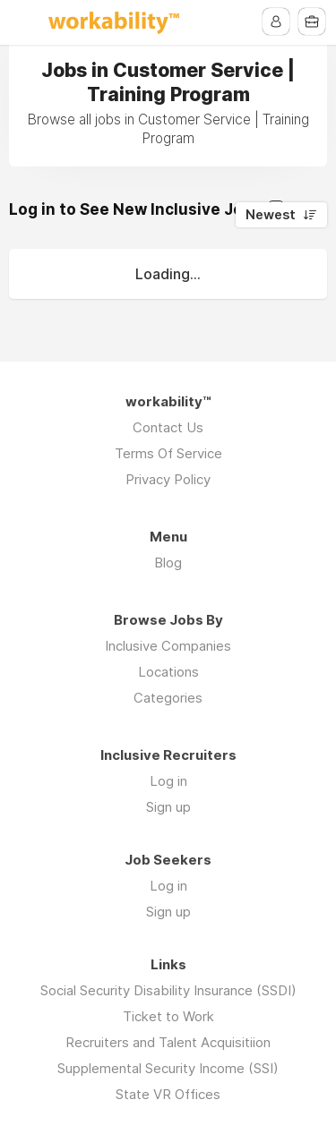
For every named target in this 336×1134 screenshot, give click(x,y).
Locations (168, 671)
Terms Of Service (168, 453)
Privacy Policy (168, 479)
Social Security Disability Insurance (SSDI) (168, 990)
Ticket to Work (168, 1016)
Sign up (168, 806)
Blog (168, 562)
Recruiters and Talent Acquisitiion (168, 1042)
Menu (24, 22)
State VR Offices (168, 1094)
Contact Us (168, 427)
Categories (168, 697)
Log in (168, 780)
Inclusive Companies (168, 645)
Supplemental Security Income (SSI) (168, 1068)
